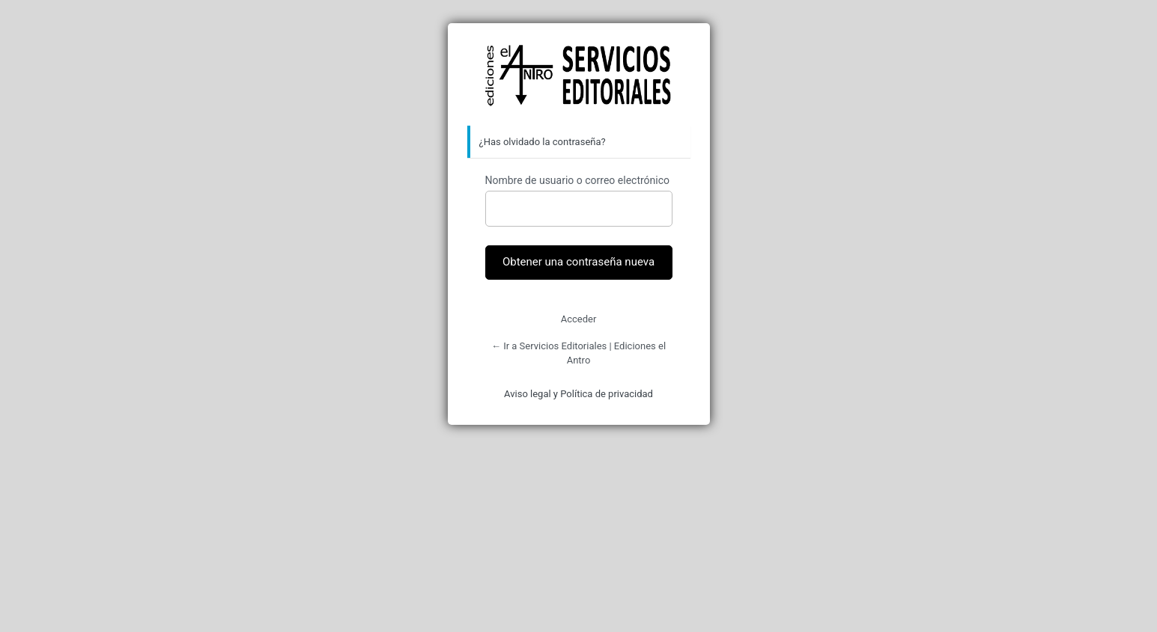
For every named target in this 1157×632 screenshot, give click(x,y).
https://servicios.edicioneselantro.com (579, 75)
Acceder (579, 319)
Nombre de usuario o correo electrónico (577, 180)
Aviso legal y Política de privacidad (578, 393)
